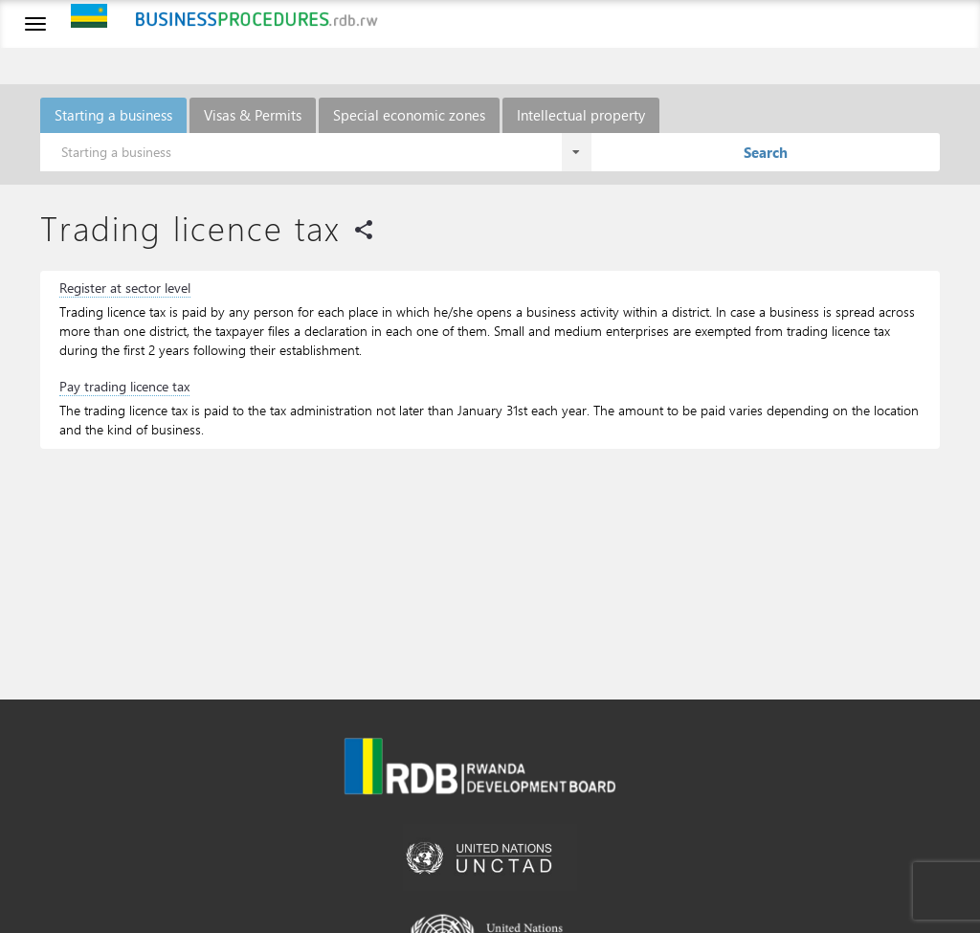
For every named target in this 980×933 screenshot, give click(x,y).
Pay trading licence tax (124, 386)
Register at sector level (124, 287)
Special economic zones (409, 114)
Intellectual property (581, 114)
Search (766, 152)
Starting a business (113, 114)
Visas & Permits (252, 114)
